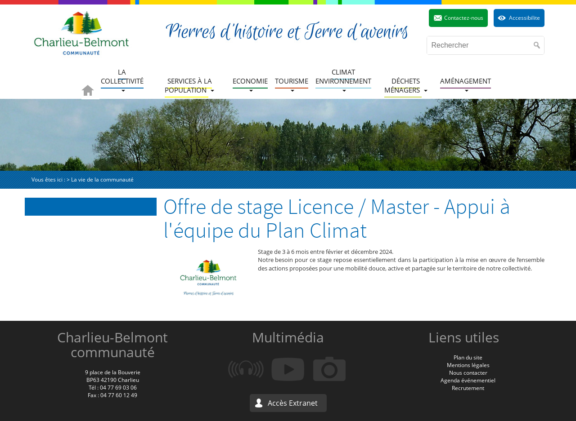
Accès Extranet (293, 403)
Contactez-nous (463, 18)
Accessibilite (524, 18)
